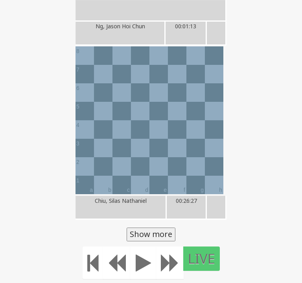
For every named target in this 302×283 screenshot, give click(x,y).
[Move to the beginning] (108, 262)
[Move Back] (132, 262)
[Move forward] (185, 262)
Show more (151, 234)
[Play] (159, 262)
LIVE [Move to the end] (217, 258)
